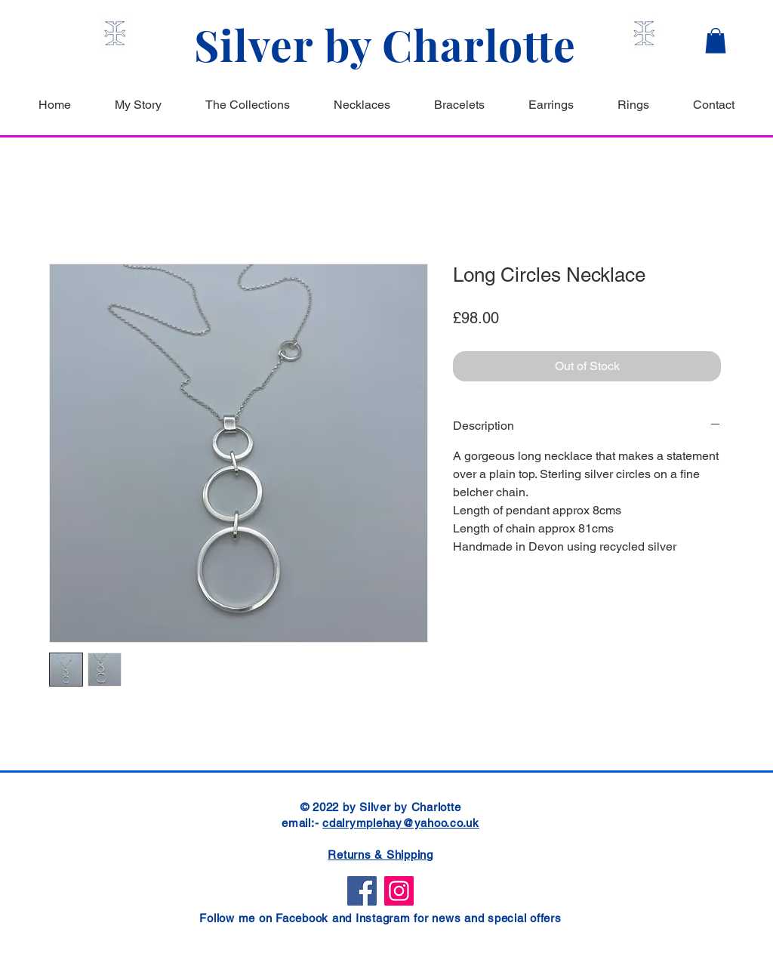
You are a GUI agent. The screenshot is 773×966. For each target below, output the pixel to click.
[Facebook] (362, 891)
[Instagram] (399, 891)
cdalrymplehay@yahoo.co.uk (400, 822)
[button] (715, 40)
